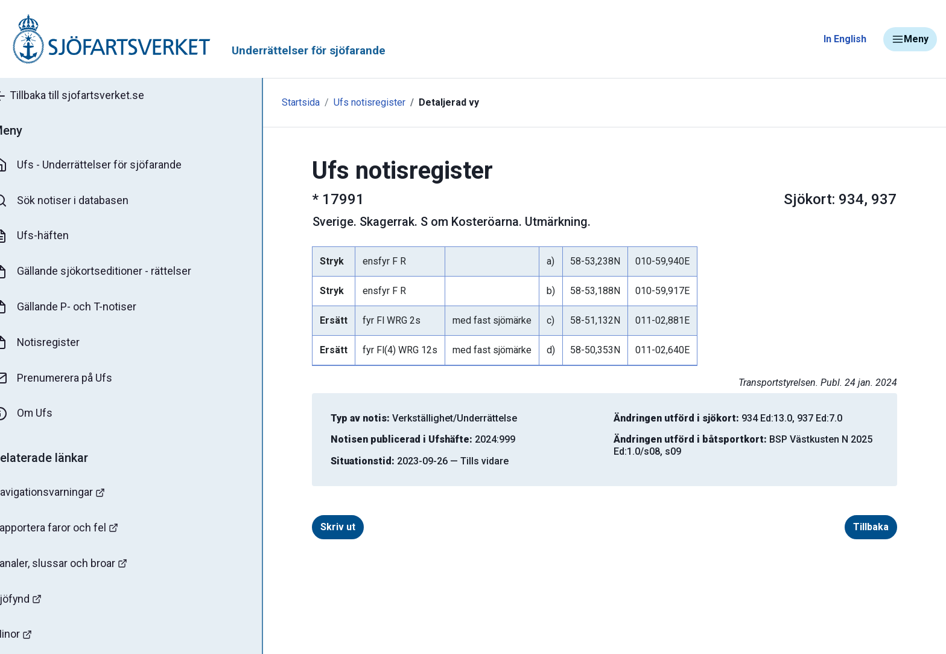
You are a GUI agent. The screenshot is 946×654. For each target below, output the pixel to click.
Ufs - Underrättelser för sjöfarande (104, 165)
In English (845, 39)
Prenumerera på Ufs (70, 379)
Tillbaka (853, 527)
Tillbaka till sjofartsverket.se (85, 96)
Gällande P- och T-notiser (81, 308)
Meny (910, 39)
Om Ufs (40, 415)
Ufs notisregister (333, 102)
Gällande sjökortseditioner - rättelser (109, 272)
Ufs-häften (48, 236)
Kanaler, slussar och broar (77, 565)
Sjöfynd (34, 600)
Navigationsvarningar (66, 493)
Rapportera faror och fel (72, 529)
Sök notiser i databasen (77, 201)
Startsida (264, 102)
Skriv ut (319, 527)
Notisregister (53, 343)
